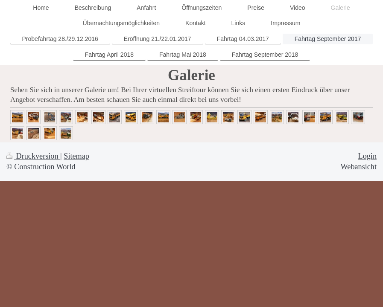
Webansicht (359, 166)
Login (367, 156)
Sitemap (76, 156)
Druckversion (33, 156)
